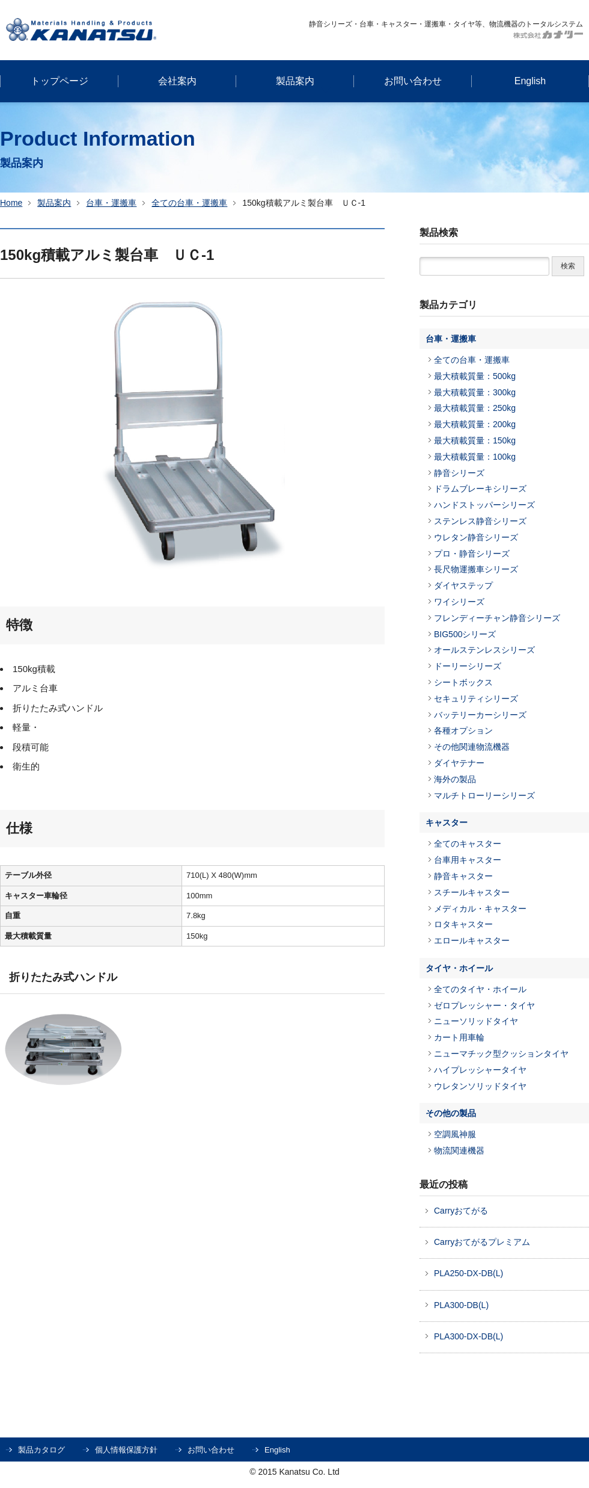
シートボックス (463, 682)
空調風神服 (455, 1134)
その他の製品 (451, 1113)
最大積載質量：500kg (475, 376)
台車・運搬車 (111, 203)
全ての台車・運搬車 (189, 203)
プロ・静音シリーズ (472, 553)
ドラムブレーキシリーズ (480, 488)
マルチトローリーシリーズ (484, 795)
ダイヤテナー (459, 763)
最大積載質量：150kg (475, 440)
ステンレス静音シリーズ (480, 521)
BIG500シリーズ (465, 634)
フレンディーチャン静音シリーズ (497, 618)
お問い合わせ (211, 1449)
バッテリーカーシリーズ (480, 715)
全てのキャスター (467, 843)
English (277, 1449)
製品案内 (54, 203)
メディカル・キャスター (480, 908)
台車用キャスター (467, 860)
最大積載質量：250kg (475, 408)
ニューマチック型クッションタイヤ (501, 1053)
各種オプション (463, 730)
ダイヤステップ (463, 585)
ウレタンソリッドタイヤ (480, 1086)
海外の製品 (455, 779)
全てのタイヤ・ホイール (480, 989)
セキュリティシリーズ (476, 698)
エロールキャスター (472, 940)
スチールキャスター (472, 892)
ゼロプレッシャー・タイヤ (484, 1005)
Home (11, 203)
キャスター (447, 822)
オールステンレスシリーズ (484, 650)
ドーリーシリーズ (467, 666)
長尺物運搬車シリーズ (476, 569)
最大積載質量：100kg (475, 457)
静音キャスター (463, 876)
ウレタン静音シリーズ (476, 537)
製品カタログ (41, 1449)
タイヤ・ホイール (459, 968)
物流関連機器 (459, 1150)
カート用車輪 (459, 1037)
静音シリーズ (459, 473)
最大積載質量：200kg (475, 424)
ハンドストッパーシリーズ (484, 505)
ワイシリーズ (459, 602)
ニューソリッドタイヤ (476, 1021)
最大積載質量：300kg (475, 392)
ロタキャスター (463, 924)
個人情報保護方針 (126, 1449)
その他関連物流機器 (472, 747)
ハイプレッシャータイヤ (480, 1070)
